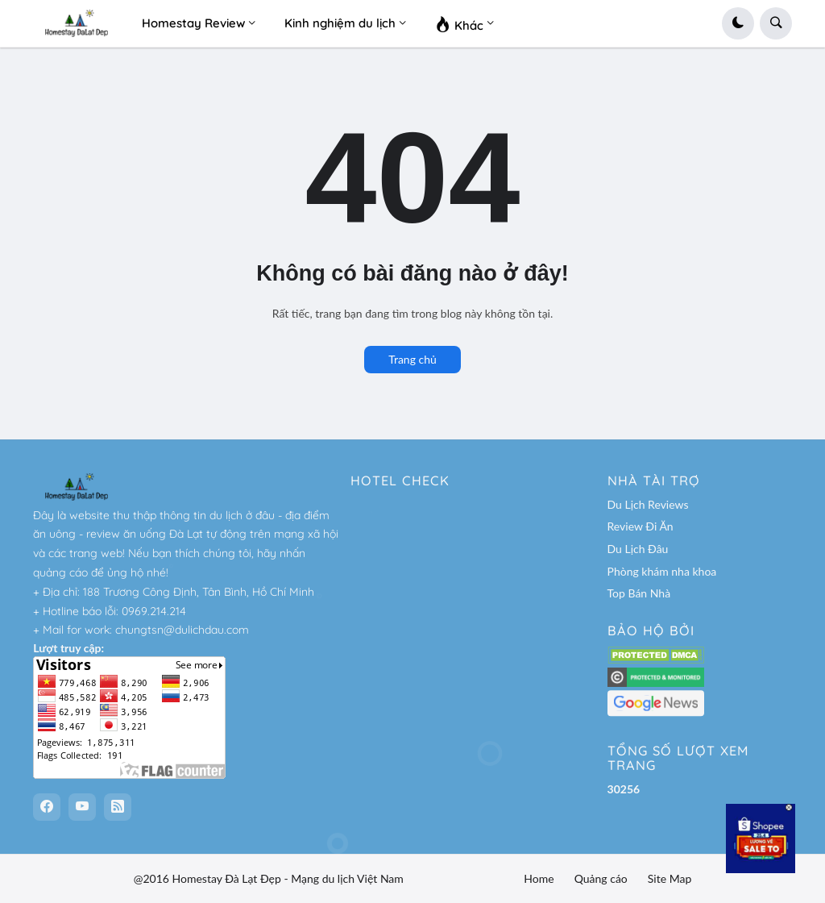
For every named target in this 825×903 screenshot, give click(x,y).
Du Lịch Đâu (638, 549)
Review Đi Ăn (640, 526)
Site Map (669, 878)
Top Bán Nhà (639, 593)
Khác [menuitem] (459, 23)
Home (538, 878)
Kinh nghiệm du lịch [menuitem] (340, 23)
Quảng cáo (601, 878)
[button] (738, 23)
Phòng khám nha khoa (662, 571)
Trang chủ (412, 359)
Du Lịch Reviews (648, 504)
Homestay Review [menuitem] (193, 23)
